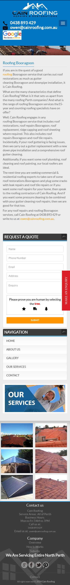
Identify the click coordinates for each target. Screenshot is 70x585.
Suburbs (35, 551)
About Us (13, 349)
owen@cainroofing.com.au (33, 27)
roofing (7, 74)
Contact (12, 375)
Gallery (12, 358)
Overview (35, 542)
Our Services (16, 366)
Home (10, 340)
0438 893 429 (23, 23)
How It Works (35, 546)
